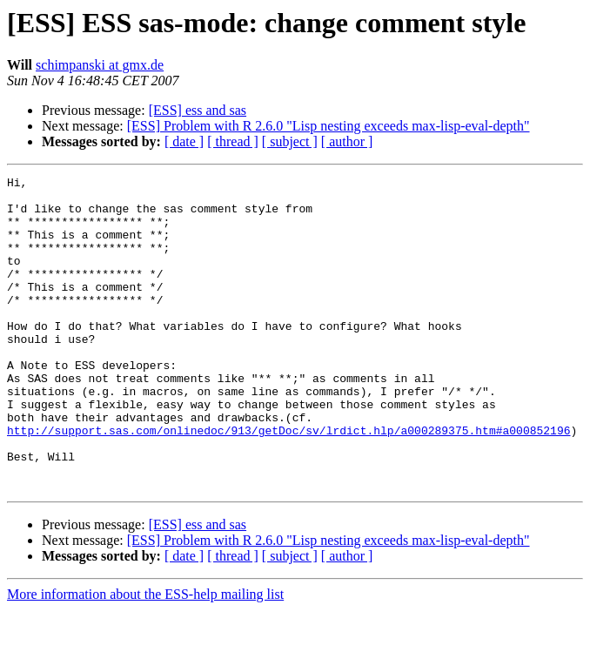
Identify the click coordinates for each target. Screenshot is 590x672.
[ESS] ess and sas (197, 110)
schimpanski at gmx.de (100, 64)
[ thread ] (232, 141)
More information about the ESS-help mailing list (145, 656)
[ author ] (347, 141)
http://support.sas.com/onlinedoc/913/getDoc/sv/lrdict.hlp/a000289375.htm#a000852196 (288, 482)
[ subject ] (290, 141)
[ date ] (184, 141)
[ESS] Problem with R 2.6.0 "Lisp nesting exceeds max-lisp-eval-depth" (328, 125)
